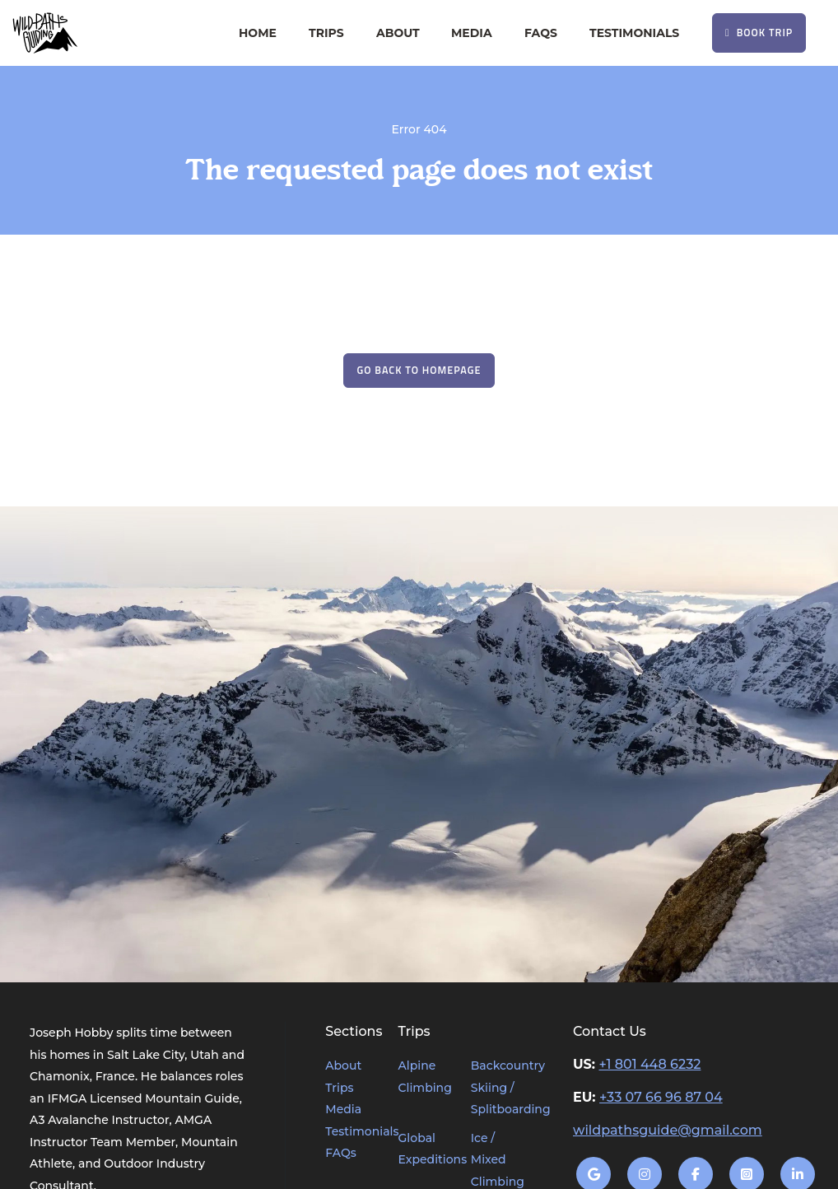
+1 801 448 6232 (649, 1064)
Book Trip (759, 32)
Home (258, 33)
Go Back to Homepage (419, 370)
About (398, 33)
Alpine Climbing (424, 1076)
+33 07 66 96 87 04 (661, 1097)
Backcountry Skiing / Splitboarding (497, 1087)
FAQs (540, 33)
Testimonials (634, 33)
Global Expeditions (424, 1149)
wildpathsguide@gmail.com (667, 1130)
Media (471, 33)
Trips (326, 33)
